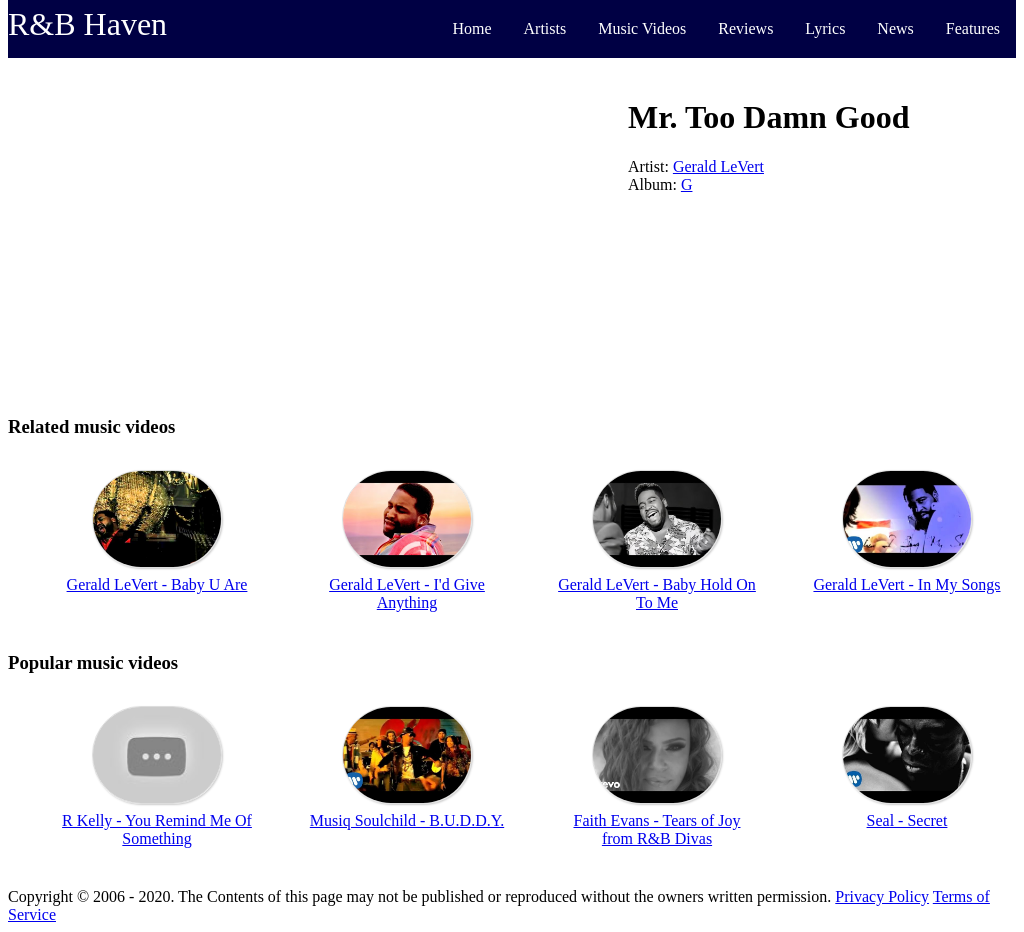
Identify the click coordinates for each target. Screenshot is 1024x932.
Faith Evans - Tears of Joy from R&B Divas (657, 829)
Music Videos (642, 28)
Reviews (745, 28)
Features (973, 28)
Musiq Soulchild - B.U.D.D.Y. (407, 820)
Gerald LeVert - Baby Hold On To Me (657, 593)
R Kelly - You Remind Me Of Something (157, 829)
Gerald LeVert (718, 166)
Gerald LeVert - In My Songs (906, 584)
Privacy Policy (882, 896)
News (895, 28)
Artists (545, 28)
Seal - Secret (907, 820)
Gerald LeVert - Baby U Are (157, 584)
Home (471, 28)
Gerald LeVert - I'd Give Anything (407, 593)
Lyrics (825, 28)
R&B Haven (87, 24)
